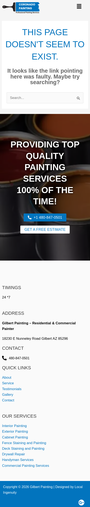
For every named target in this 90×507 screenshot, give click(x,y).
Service (8, 383)
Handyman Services (18, 460)
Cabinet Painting (15, 437)
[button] (79, 6)
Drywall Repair (13, 454)
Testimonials (12, 389)
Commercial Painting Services (25, 466)
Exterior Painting (15, 431)
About (6, 378)
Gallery (7, 395)
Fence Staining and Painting (24, 443)
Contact (8, 400)
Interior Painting (14, 426)
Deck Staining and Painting (23, 449)
